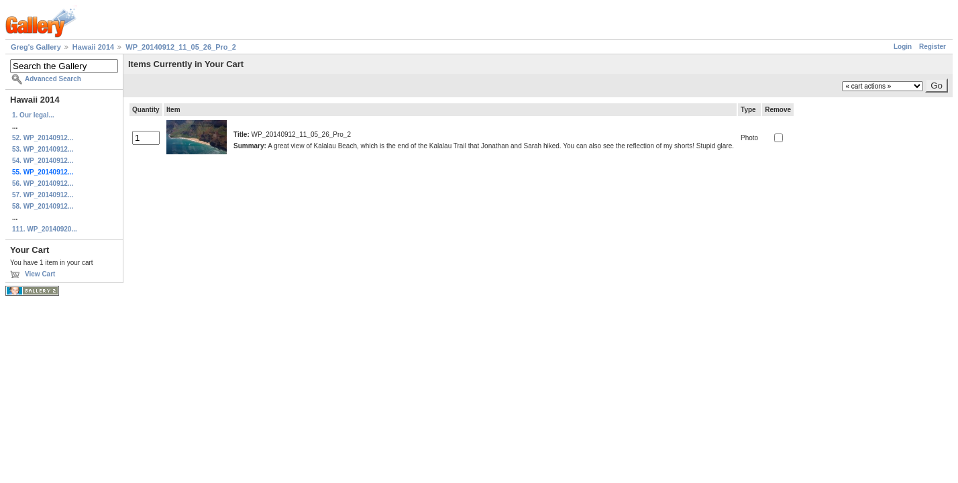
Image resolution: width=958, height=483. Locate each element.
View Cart (40, 274)
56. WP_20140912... (42, 183)
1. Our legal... (33, 115)
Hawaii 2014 (93, 47)
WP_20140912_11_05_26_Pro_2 (180, 47)
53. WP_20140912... (42, 149)
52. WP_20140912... (42, 138)
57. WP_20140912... (42, 195)
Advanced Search (53, 79)
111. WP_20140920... (44, 229)
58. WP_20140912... (42, 206)
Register (932, 46)
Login (903, 46)
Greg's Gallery (36, 47)
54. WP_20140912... (42, 160)
